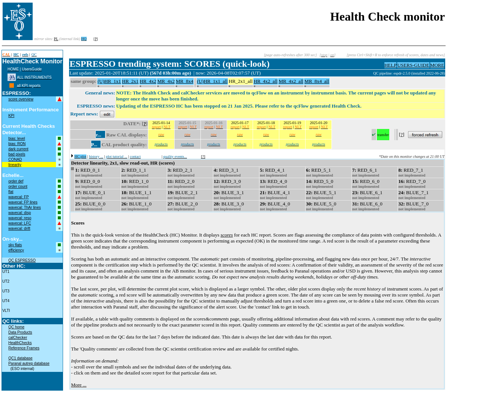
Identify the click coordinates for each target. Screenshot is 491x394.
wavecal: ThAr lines (24, 207)
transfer (383, 135)
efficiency (16, 250)
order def (15, 181)
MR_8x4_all (316, 81)
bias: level (16, 138)
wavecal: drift (19, 228)
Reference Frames (23, 348)
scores (226, 235)
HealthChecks (20, 343)
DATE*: (132, 123)
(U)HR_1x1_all (212, 81)
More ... (78, 385)
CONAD (15, 159)
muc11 (367, 73)
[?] (203, 156)
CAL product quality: (124, 144)
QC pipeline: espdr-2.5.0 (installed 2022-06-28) (409, 73)
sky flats (15, 245)
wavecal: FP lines (23, 202)
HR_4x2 (148, 81)
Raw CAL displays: (126, 135)
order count (17, 186)
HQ (83, 39)
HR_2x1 (130, 81)
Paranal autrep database (29, 363)
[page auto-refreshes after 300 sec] (290, 55)
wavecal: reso (19, 218)
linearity (14, 165)
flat (10, 192)
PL (56, 39)
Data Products (20, 332)
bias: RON (17, 144)
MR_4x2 (166, 81)
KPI (11, 116)
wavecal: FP (18, 197)
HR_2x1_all (241, 81)
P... (94, 144)
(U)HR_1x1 (109, 81)
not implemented (88, 175)
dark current (18, 149)
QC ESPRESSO (22, 260)
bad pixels (16, 154)
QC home (16, 327)
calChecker (17, 338)
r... (98, 135)
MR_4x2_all (291, 81)
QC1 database (20, 358)
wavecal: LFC (19, 223)
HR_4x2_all (266, 81)
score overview (20, 99)
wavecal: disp (19, 213)
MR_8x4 (184, 81)
